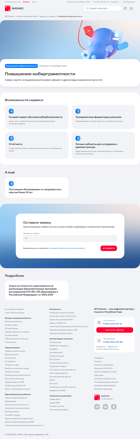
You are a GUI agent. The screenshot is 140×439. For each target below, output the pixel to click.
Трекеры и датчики (57, 406)
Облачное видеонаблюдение (16, 398)
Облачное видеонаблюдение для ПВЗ (19, 422)
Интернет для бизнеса (13, 321)
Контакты (98, 361)
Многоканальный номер (14, 378)
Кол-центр (54, 383)
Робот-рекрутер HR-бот (59, 373)
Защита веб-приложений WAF (61, 319)
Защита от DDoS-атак (58, 323)
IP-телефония (10, 361)
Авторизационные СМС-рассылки (63, 387)
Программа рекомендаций (104, 385)
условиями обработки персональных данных (67, 248)
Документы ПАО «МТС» (103, 368)
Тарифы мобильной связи (15, 351)
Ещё (35, 2)
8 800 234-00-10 (107, 2)
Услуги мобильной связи (14, 313)
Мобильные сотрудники (59, 346)
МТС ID (52, 380)
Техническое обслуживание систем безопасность (24, 425)
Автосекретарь (55, 342)
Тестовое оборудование (59, 409)
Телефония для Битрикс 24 (15, 385)
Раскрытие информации (103, 365)
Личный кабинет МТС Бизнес (107, 349)
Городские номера (12, 372)
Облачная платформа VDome (61, 333)
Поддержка (101, 346)
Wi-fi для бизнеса (11, 328)
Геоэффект (54, 349)
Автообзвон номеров (58, 366)
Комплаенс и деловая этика (105, 378)
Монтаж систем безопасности (16, 405)
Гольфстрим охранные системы (17, 408)
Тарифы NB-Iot (55, 399)
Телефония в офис (12, 365)
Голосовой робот (56, 352)
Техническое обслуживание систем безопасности (69, 326)
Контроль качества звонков (60, 377)
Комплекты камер (12, 411)
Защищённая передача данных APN (63, 330)
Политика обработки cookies (105, 372)
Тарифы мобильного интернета (17, 332)
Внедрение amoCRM (57, 390)
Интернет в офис (11, 325)
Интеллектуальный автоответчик (17, 375)
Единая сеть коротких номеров (17, 368)
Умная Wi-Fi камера (12, 415)
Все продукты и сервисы (14, 309)
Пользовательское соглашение (106, 382)
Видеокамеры (10, 401)
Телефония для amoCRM (14, 382)
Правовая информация (103, 389)
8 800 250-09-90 (113, 342)
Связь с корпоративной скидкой (17, 389)
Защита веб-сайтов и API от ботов (63, 316)
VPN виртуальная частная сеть (16, 339)
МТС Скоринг (55, 359)
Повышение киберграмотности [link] (70, 16)
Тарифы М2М (55, 403)
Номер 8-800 (10, 358)
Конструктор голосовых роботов (62, 370)
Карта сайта (98, 375)
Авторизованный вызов (59, 363)
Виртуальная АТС (11, 354)
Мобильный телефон (31, 233)
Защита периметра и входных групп (19, 418)
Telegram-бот (112, 346)
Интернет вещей (11, 335)
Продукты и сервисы (47, 16)
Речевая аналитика (57, 356)
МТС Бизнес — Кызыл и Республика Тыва (21, 16)
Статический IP (11, 342)
